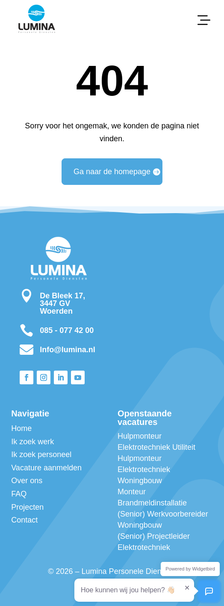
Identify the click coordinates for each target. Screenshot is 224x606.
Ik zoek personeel (41, 454)
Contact (24, 520)
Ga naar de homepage (112, 171)
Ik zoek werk (32, 441)
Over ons (26, 480)
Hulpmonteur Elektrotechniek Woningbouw (144, 469)
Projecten (27, 507)
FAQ (19, 494)
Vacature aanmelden (46, 467)
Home (21, 428)
